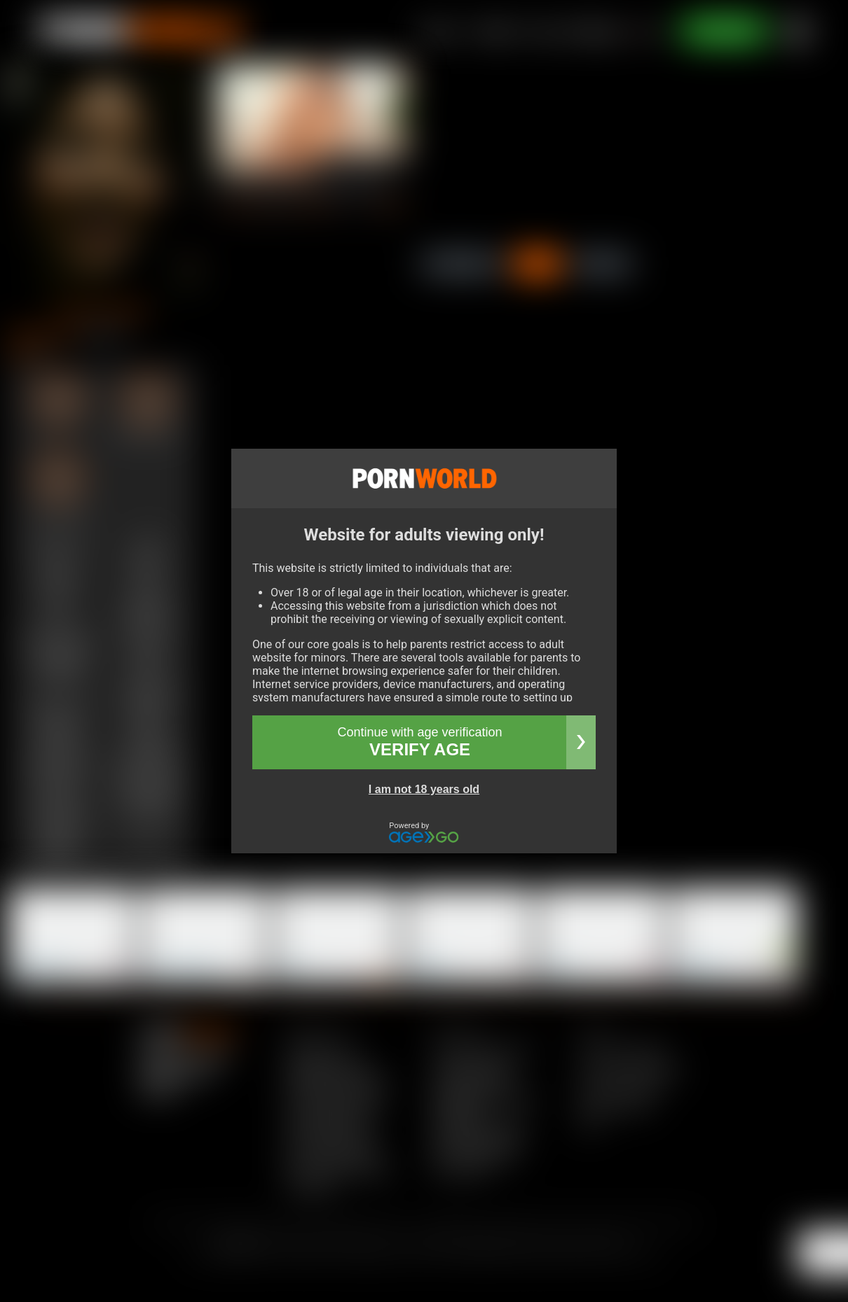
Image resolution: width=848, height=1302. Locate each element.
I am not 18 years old (424, 789)
